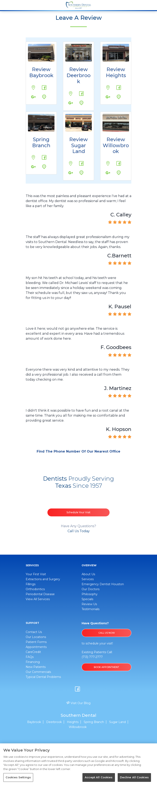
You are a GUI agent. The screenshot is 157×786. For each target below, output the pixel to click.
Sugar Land (117, 722)
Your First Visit (36, 574)
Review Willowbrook (116, 145)
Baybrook (34, 722)
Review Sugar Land (78, 145)
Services (88, 579)
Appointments (36, 647)
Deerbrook (54, 722)
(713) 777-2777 (92, 657)
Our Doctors (90, 589)
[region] (78, 764)
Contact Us (34, 632)
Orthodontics (35, 589)
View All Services (38, 599)
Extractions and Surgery (43, 579)
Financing (33, 662)
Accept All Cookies (98, 777)
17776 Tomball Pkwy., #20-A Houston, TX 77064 (105, 159)
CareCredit (33, 652)
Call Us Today (79, 531)
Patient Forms (36, 642)
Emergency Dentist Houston (103, 584)
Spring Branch (41, 142)
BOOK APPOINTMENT (106, 667)
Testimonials (90, 609)
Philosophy (90, 594)
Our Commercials (38, 672)
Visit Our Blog (78, 703)
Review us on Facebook (41, 153)
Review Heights (116, 72)
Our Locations (36, 637)
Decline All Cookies (134, 777)
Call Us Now (106, 632)
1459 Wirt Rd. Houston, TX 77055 (30, 153)
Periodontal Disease (40, 594)
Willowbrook (78, 727)
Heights (72, 722)
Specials (87, 599)
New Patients (36, 667)
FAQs (30, 657)
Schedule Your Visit (78, 512)
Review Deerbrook (78, 75)
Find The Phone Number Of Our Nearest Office (78, 451)
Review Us (89, 604)
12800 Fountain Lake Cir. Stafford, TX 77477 (67, 159)
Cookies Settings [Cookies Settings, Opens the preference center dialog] (18, 777)
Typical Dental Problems (43, 677)
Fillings (30, 584)
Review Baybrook (41, 72)
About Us (88, 574)
